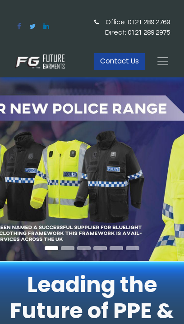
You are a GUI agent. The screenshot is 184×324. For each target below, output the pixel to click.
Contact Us (119, 61)
